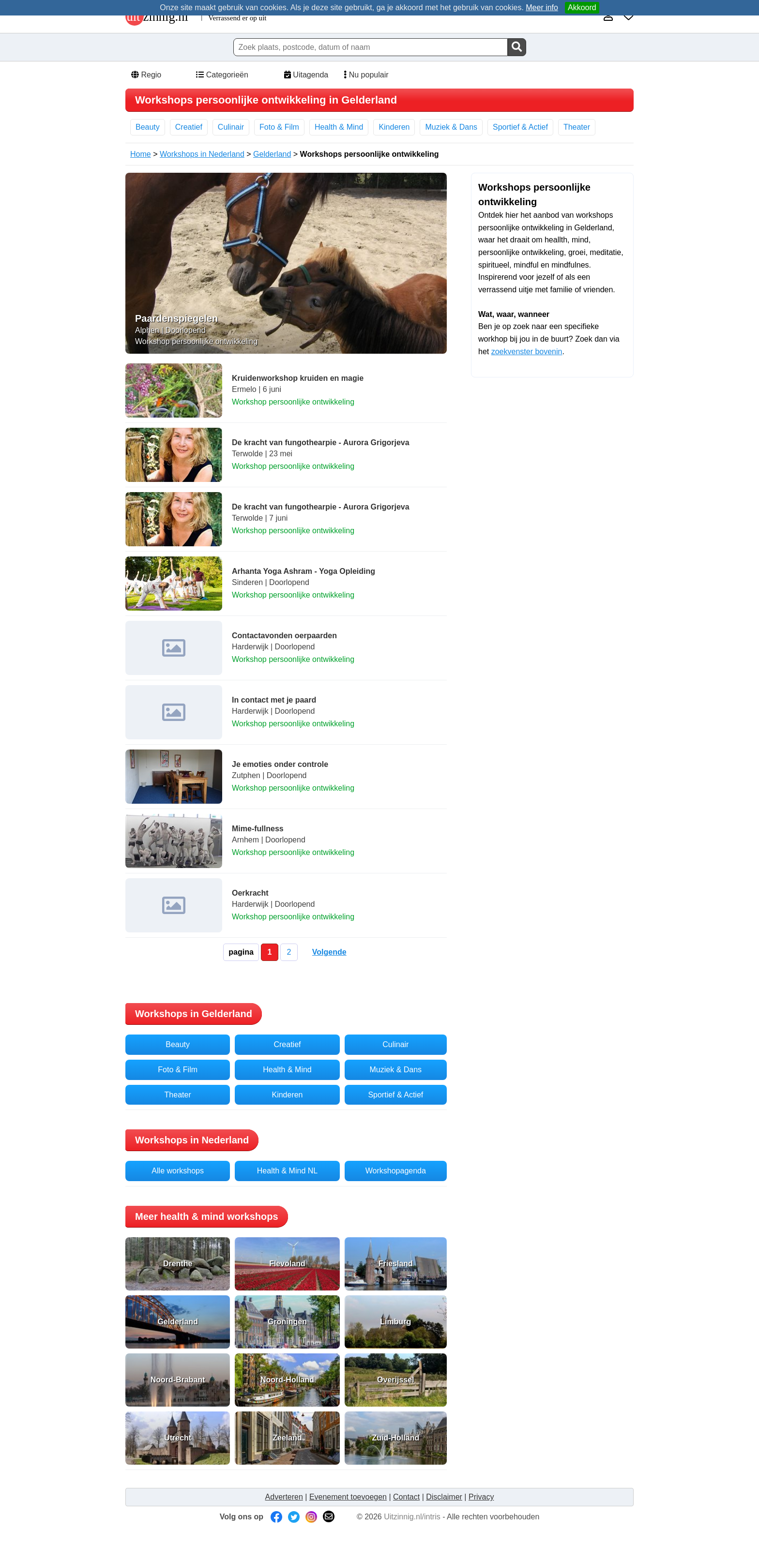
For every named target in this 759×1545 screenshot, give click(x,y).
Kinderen (394, 127)
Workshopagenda (395, 1171)
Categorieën (221, 75)
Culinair (231, 127)
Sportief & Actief (520, 127)
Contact (406, 1497)
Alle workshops (178, 1171)
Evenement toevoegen (348, 1497)
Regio (145, 75)
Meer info (542, 7)
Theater (576, 127)
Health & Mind (339, 127)
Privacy (481, 1497)
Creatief (188, 127)
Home (140, 154)
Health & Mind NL (287, 1171)
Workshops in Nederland (202, 154)
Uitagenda (305, 75)
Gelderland (272, 154)
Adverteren (284, 1497)
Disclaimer (444, 1497)
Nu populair (363, 75)
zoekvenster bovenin (526, 351)
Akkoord (582, 7)
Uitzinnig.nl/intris (412, 1517)
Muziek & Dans (451, 127)
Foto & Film (279, 127)
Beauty (148, 127)
